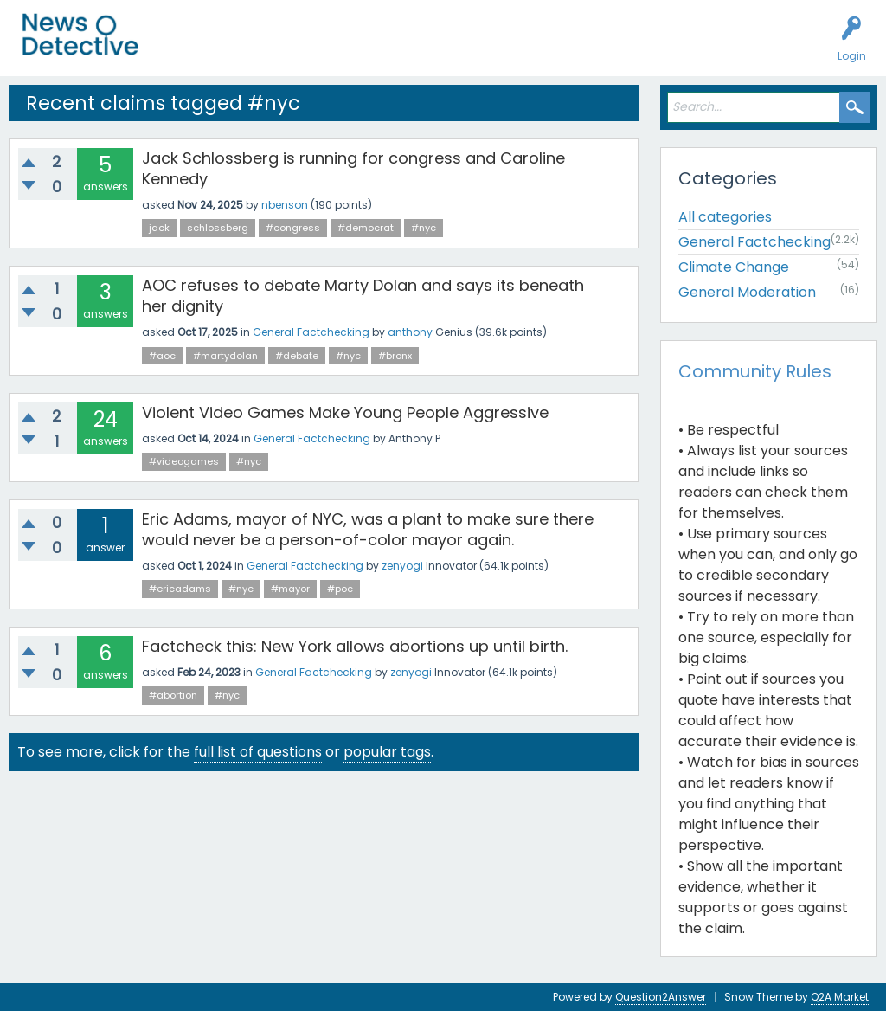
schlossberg (217, 228)
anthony (410, 332)
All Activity (191, 48)
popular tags (387, 752)
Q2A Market (840, 996)
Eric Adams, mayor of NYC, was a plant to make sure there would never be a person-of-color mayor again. (368, 529)
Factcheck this (415, 48)
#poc (340, 589)
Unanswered (270, 48)
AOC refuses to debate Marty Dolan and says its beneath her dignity (363, 295)
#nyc (423, 228)
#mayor (290, 589)
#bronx (395, 356)
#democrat (365, 228)
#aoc (162, 356)
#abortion (173, 695)
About (612, 48)
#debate (296, 356)
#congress (293, 228)
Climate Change (733, 267)
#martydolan (225, 356)
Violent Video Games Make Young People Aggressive (345, 412)
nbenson (284, 204)
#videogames (184, 461)
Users (339, 48)
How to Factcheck (525, 48)
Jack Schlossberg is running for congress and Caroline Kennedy (353, 168)
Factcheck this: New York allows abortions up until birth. (355, 646)
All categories (725, 217)
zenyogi (402, 565)
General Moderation (747, 292)
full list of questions (258, 752)
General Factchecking (311, 332)
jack (159, 228)
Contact (669, 48)
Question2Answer (660, 996)
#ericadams (180, 589)
